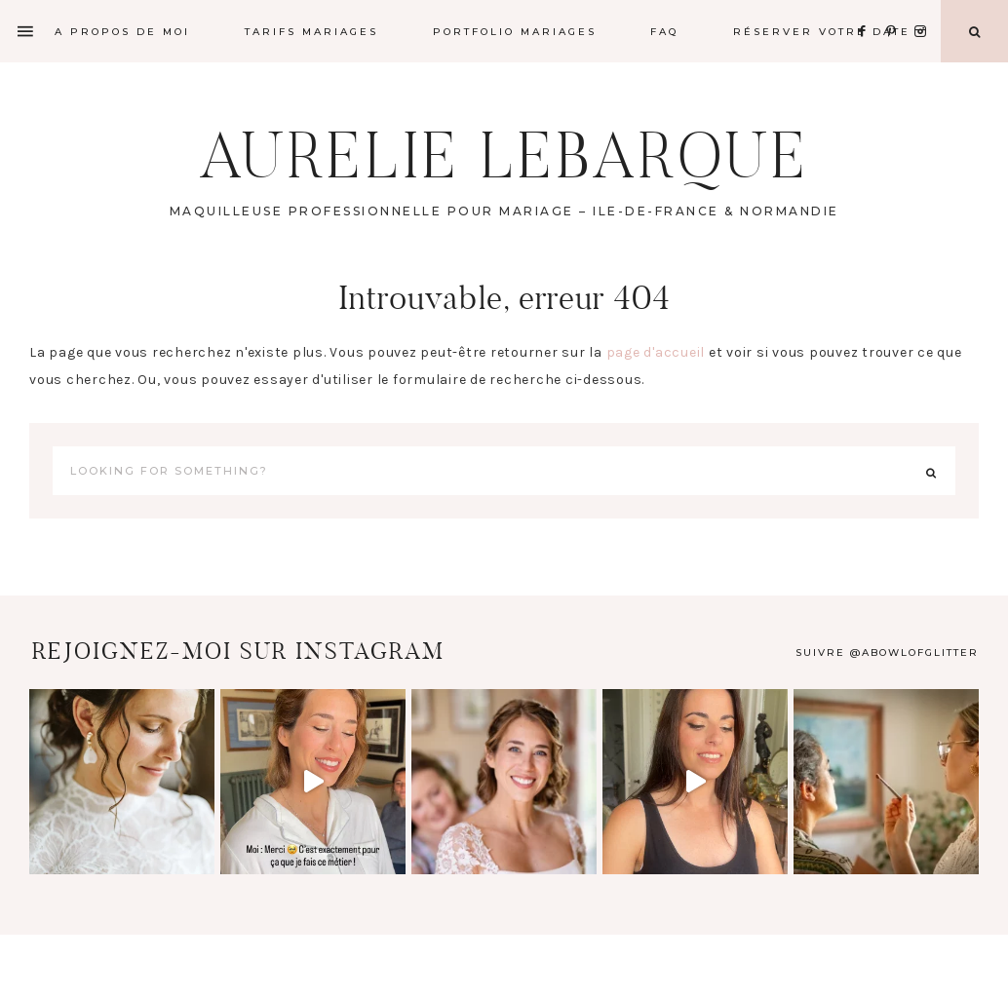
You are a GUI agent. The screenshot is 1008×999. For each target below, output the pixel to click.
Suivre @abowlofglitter (887, 652)
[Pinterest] (896, 7)
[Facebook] (867, 7)
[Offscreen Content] (26, 31)
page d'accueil (656, 352)
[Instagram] (923, 7)
